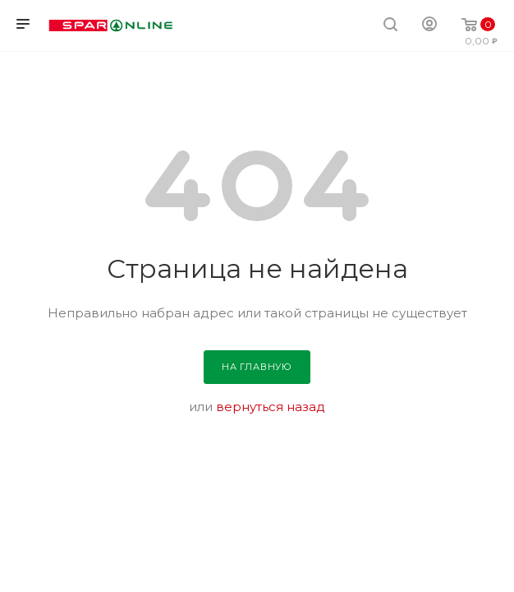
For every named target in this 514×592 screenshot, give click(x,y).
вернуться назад (270, 406)
